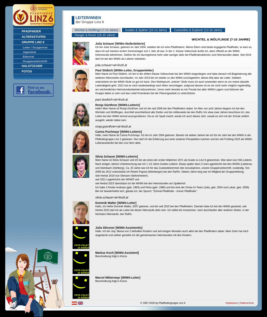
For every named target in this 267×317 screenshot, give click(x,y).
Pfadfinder (31, 31)
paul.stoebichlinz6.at (111, 99)
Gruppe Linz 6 (33, 42)
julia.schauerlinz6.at (111, 65)
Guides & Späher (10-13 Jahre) (146, 30)
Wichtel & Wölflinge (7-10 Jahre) (96, 30)
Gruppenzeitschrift (35, 61)
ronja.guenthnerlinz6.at (113, 126)
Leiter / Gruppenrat (35, 47)
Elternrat (28, 56)
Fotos (27, 71)
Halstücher (32, 66)
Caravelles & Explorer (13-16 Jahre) (198, 30)
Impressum (231, 303)
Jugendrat (29, 52)
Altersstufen (33, 36)
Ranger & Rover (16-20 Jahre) (95, 35)
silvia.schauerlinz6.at (111, 197)
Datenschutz (247, 303)
